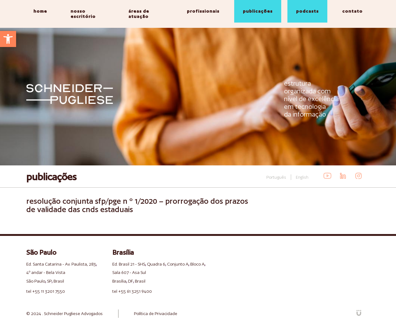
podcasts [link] (307, 11)
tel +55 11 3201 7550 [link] (45, 291)
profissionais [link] (203, 11)
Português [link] (276, 177)
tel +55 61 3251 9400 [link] (132, 291)
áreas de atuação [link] (138, 14)
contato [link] (352, 11)
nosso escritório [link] (83, 14)
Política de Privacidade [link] (155, 313)
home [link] (40, 11)
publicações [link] (258, 11)
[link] (8, 39)
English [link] (302, 177)
